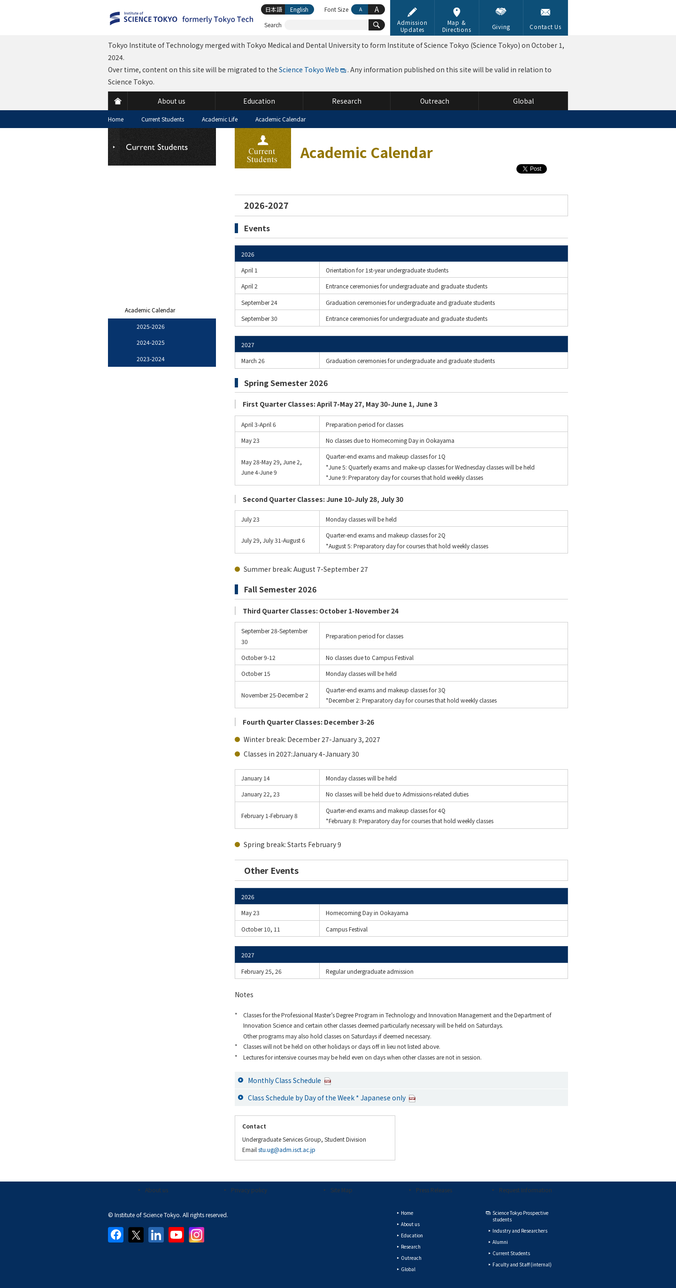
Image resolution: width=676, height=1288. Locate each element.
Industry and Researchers (519, 1230)
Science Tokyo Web (309, 69)
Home (115, 119)
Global (408, 1269)
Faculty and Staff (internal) (522, 1264)
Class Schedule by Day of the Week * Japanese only (332, 1097)
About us (156, 1190)
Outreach (411, 1257)
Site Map (341, 1190)
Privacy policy (249, 1190)
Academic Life (220, 119)
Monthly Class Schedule (289, 1080)
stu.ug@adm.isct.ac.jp (286, 1149)
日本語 (273, 9)
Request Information (525, 1190)
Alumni (500, 1241)
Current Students (162, 119)
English (299, 9)
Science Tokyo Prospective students (520, 1216)
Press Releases (434, 1190)
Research (411, 1246)
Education (412, 1235)
